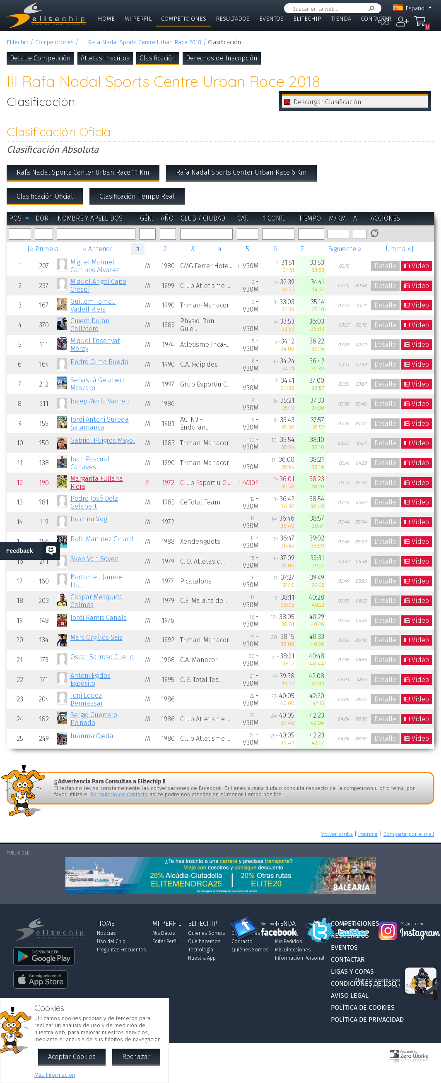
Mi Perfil (138, 18)
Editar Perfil (165, 941)
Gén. (146, 218)
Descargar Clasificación (327, 102)
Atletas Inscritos (105, 58)
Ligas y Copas (117, 32)
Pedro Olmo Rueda (99, 362)
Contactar (376, 18)
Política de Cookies (363, 1007)
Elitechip (307, 18)
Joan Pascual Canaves (89, 463)
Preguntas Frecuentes (121, 950)
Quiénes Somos (206, 933)
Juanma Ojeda (91, 736)
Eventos (271, 18)
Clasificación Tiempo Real (137, 196)
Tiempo (310, 218)
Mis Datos (163, 933)
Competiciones (183, 18)
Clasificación (158, 58)
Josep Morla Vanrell (99, 401)
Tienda (341, 18)
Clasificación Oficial (45, 196)
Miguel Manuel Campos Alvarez (94, 266)
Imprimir (368, 834)
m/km (337, 218)
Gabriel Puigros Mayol (102, 440)
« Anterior (97, 249)
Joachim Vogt (89, 519)
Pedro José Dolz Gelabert (94, 502)
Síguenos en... (273, 924)
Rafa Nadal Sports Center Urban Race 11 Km (83, 172)
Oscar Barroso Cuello (102, 657)
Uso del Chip (111, 941)
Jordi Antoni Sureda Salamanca (99, 423)
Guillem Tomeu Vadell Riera (93, 305)
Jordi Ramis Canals (98, 618)
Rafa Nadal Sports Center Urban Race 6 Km (241, 172)
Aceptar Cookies (72, 1057)
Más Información (54, 1074)
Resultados (233, 18)
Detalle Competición (40, 58)
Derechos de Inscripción (222, 58)
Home (106, 18)
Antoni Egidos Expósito (90, 679)
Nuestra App (202, 958)
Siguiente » (344, 249)
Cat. (242, 218)
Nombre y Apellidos (90, 218)
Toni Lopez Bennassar (86, 699)
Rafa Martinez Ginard (101, 539)
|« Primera (43, 249)
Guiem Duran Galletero (90, 325)
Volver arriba (337, 834)
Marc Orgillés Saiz (96, 637)
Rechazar (136, 1057)
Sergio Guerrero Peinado (93, 719)
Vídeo (420, 266)
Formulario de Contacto (119, 794)
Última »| (400, 249)
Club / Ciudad (203, 218)
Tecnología (200, 950)
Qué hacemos (204, 941)
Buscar (370, 8)
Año (167, 218)
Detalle (385, 266)
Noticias (106, 933)
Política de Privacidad (367, 1019)
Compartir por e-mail (408, 834)
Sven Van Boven (94, 559)
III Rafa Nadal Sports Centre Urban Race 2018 (140, 42)
